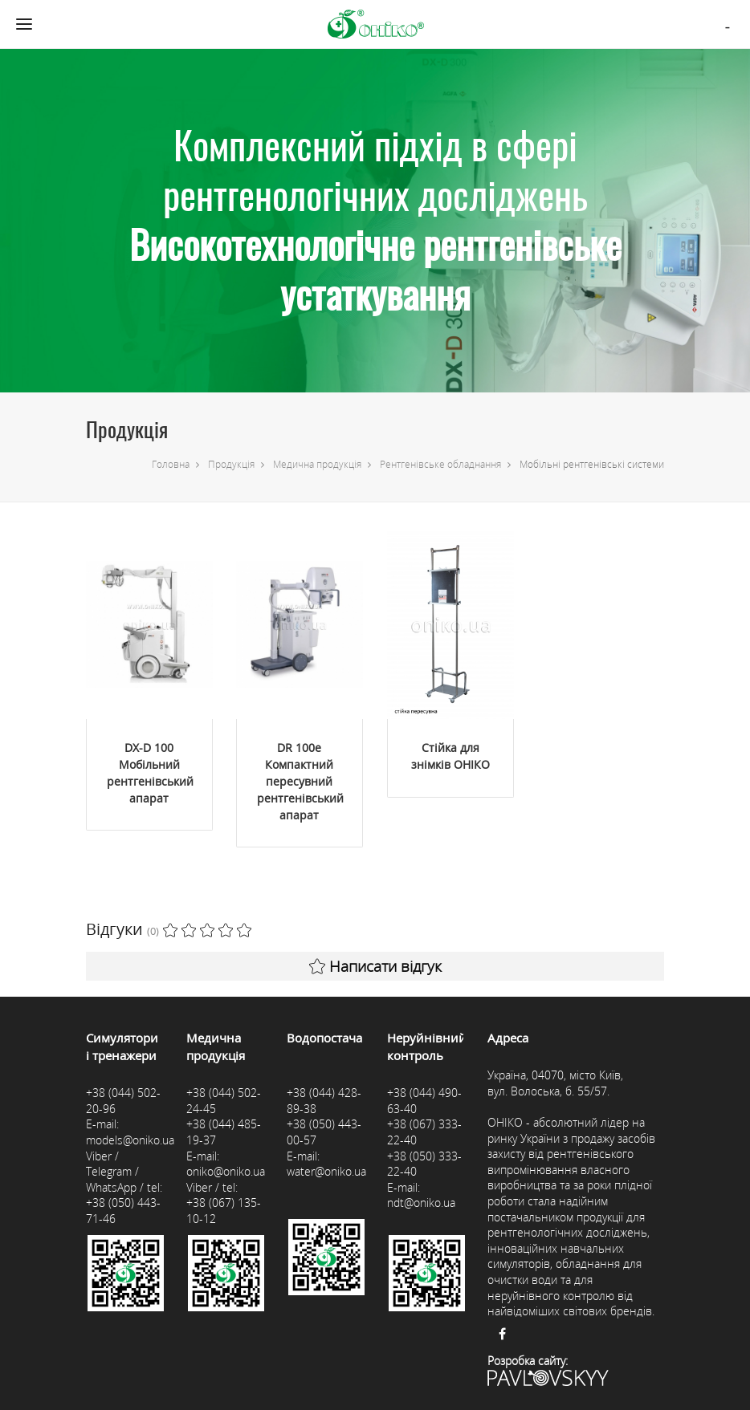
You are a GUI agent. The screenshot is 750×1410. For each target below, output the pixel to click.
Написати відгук (375, 966)
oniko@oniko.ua (225, 1171)
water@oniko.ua (326, 1171)
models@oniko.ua (130, 1140)
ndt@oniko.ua (421, 1202)
